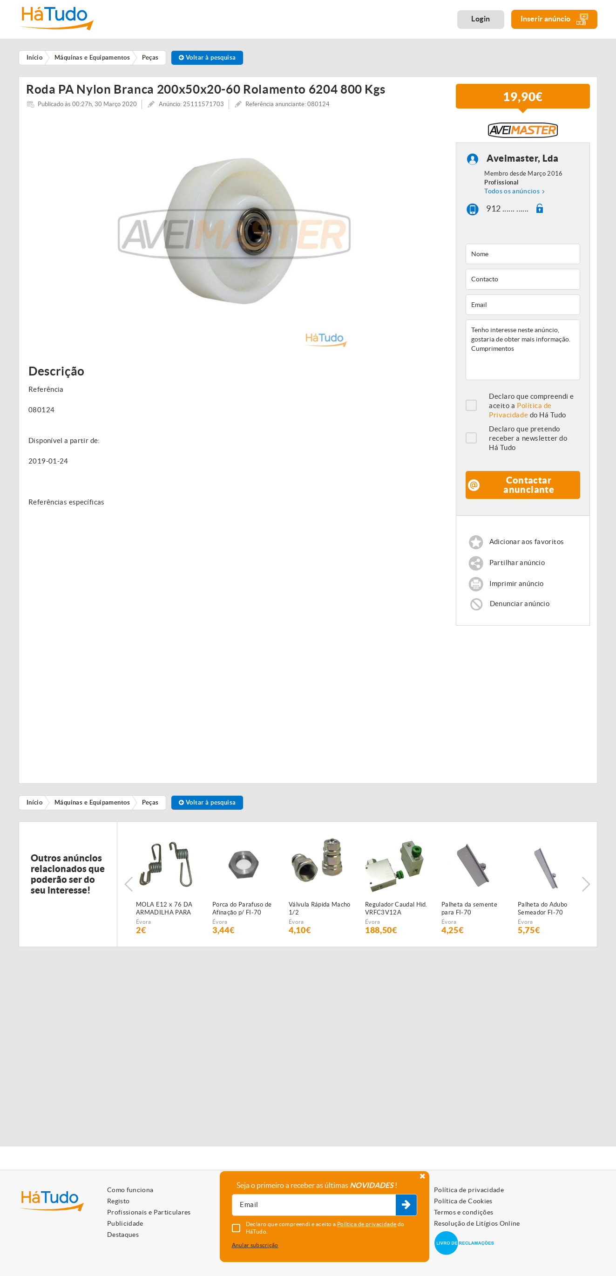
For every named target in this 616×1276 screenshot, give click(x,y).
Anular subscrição (255, 1245)
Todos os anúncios (512, 194)
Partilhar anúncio (517, 566)
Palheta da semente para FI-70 (469, 912)
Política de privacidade (469, 1190)
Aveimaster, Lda (523, 162)
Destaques (123, 1234)
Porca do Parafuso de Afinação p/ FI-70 (242, 912)
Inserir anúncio (554, 19)
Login (480, 18)
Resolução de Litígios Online (477, 1223)
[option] (234, 237)
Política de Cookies (463, 1201)
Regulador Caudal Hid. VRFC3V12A (396, 912)
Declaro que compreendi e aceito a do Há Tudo (531, 409)
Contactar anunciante (528, 488)
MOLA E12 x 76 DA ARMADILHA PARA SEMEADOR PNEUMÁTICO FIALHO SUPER (164, 913)
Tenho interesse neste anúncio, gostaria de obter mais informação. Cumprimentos (523, 353)
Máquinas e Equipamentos (92, 805)
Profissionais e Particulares (149, 1212)
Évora (143, 925)
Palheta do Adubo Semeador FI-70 (542, 912)
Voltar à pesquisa (207, 57)
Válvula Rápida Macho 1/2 (320, 912)
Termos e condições (463, 1212)
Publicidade (125, 1223)
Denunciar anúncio (519, 607)
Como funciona (130, 1190)
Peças (150, 805)
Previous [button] (128, 887)
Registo (118, 1201)
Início (35, 805)
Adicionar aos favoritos (526, 545)
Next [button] (586, 887)
